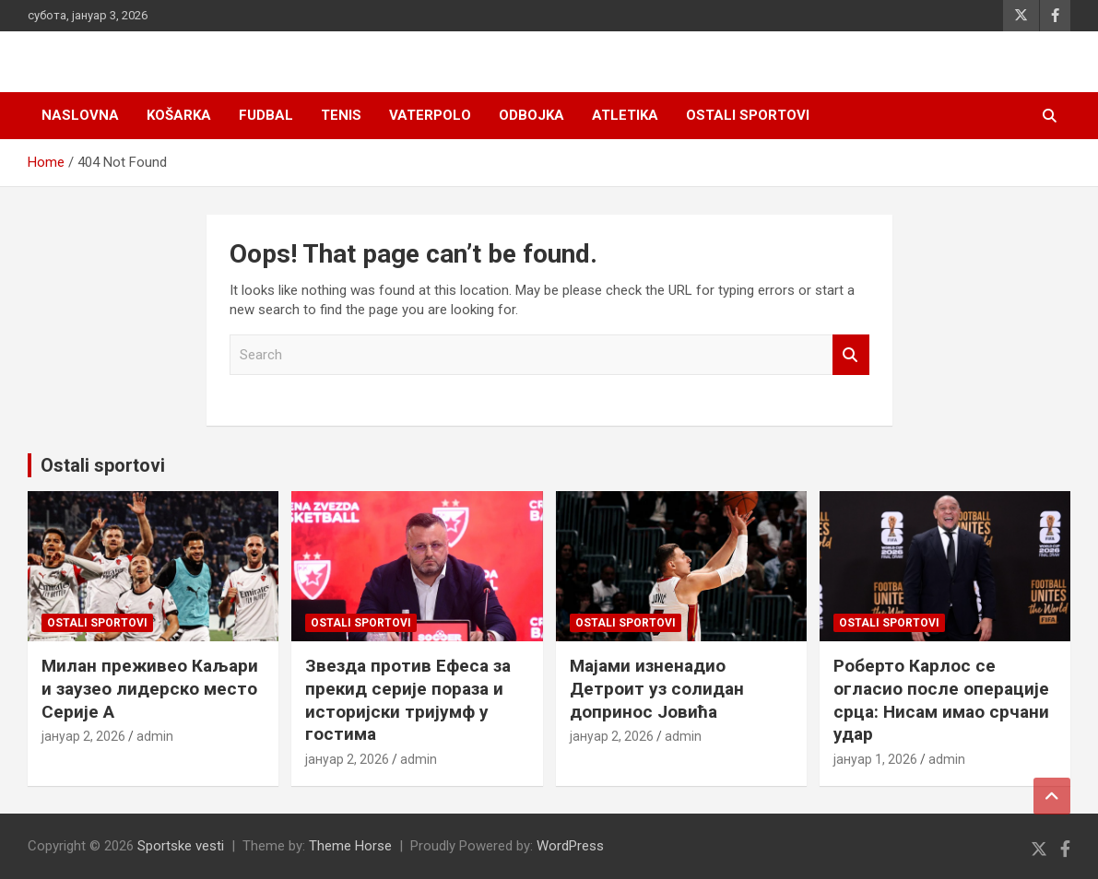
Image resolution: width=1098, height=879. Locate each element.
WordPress (570, 846)
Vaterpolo (430, 115)
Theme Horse (350, 846)
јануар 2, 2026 (83, 736)
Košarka (179, 115)
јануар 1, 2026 (875, 759)
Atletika (625, 115)
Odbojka (531, 115)
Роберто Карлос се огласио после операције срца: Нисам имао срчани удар (941, 699)
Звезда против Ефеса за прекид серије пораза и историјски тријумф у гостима (408, 699)
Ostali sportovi (747, 115)
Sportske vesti (180, 846)
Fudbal (266, 115)
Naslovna (80, 115)
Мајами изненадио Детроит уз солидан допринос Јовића (657, 688)
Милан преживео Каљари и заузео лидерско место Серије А (149, 688)
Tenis (341, 115)
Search (850, 355)
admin (154, 736)
